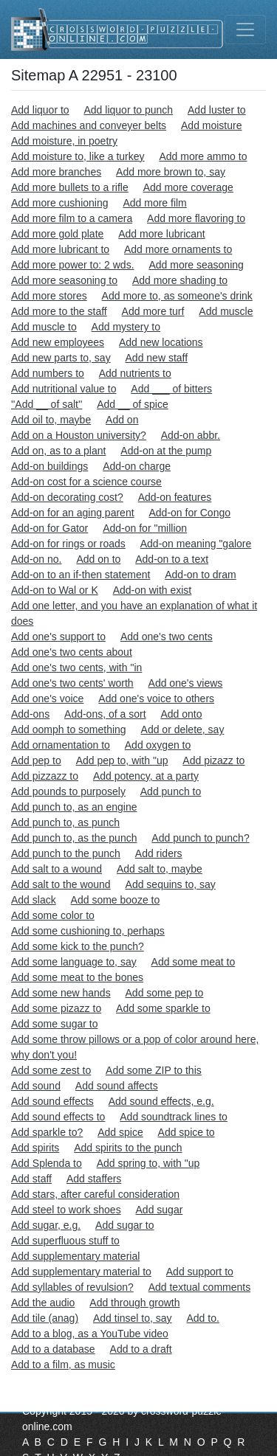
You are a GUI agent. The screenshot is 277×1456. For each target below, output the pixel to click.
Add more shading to (180, 280)
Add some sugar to (54, 1024)
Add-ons (30, 714)
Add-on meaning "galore (196, 544)
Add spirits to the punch (128, 1148)
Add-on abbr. (190, 435)
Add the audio (43, 1302)
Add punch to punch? (200, 838)
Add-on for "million (145, 528)
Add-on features (175, 497)
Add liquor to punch (129, 110)
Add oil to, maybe (51, 420)
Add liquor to (40, 110)
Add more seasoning (195, 265)
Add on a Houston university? (78, 435)
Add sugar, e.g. (46, 1225)
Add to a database (53, 1349)
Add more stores (49, 296)
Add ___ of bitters (171, 389)
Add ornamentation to (60, 745)
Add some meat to (193, 962)
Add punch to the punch (65, 853)
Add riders (158, 853)
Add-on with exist (152, 590)
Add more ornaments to (178, 249)
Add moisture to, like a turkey (78, 156)
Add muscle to (44, 327)
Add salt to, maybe (159, 869)
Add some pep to (165, 993)
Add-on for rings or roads (68, 544)
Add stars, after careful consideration (95, 1194)
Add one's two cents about (71, 652)
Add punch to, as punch (65, 822)
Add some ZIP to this (154, 1070)
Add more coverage (188, 187)
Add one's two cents (166, 636)
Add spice (120, 1132)
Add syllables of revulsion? (72, 1287)
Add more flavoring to (196, 218)
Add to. (202, 1318)
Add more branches (56, 172)
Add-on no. (36, 559)
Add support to (199, 1272)
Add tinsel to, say (132, 1318)
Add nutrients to (135, 373)
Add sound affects (116, 1086)
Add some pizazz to (56, 1008)
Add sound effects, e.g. (161, 1101)
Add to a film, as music (63, 1364)
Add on (122, 420)
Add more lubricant (161, 234)
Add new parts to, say (61, 358)
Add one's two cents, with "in (76, 667)
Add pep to (36, 760)
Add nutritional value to (63, 389)
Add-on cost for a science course (86, 482)
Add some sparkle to (163, 1008)
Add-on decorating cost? (67, 497)
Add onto (181, 714)
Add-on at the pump (165, 451)
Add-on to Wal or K (54, 590)
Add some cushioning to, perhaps (88, 931)
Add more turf (153, 311)
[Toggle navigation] (245, 29)
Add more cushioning (60, 203)
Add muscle (226, 311)
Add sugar (159, 1210)
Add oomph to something (68, 729)
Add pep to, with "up (122, 760)
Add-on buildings (49, 466)
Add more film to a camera (71, 218)
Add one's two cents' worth (72, 683)
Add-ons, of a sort (105, 714)
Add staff (31, 1179)
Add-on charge (137, 466)
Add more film (154, 203)
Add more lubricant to (60, 249)
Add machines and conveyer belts (88, 125)
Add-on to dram (200, 574)
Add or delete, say (183, 729)
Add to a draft (141, 1349)
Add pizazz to (213, 760)
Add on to (98, 559)
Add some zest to (51, 1070)
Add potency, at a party (146, 776)
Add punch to (171, 791)
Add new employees (57, 342)
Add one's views (185, 683)
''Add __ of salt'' (46, 404)
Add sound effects (52, 1101)
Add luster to (217, 110)
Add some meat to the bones (77, 977)
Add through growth (134, 1302)
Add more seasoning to (64, 280)
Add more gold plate (57, 234)
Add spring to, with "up (148, 1163)
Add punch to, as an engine (74, 807)
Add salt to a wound (56, 869)
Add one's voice (47, 698)
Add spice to (186, 1132)
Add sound (36, 1086)
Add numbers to (47, 373)
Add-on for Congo (189, 513)
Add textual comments (199, 1287)
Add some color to (53, 915)
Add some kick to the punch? (77, 946)
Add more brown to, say (170, 172)
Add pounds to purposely (68, 791)
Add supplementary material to (81, 1272)
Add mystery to (126, 327)
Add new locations (161, 342)
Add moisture (211, 125)
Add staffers (93, 1179)
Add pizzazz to (44, 776)
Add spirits (35, 1148)
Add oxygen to (158, 745)
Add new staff (157, 358)
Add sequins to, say (171, 884)
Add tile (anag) (44, 1318)
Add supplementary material (75, 1256)
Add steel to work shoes (66, 1210)
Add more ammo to (203, 156)
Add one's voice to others (156, 698)
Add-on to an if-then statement (80, 574)
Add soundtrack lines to (174, 1117)
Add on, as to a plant (58, 451)
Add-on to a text (171, 559)
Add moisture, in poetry (64, 141)
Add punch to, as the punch (74, 838)
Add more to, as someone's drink (177, 296)
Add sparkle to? (47, 1132)
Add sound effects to (58, 1117)
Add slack (33, 900)
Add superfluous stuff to (65, 1241)
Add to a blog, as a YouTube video (89, 1333)
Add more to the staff (59, 311)
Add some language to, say (74, 962)
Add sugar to (124, 1225)
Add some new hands (61, 993)
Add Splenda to (46, 1163)
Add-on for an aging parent (72, 513)
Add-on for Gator (49, 528)
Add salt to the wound (61, 884)
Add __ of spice (132, 404)
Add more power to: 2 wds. (72, 265)
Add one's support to (58, 636)
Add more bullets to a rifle (70, 187)
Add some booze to (115, 900)
